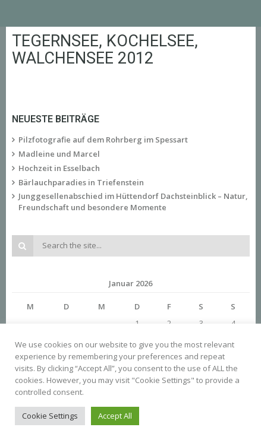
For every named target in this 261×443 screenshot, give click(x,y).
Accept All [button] (115, 415)
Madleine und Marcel (59, 153)
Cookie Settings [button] (50, 415)
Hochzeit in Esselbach (59, 168)
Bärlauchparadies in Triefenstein (81, 182)
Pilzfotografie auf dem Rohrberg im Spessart (103, 139)
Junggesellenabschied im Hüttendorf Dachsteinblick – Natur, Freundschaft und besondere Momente (133, 202)
